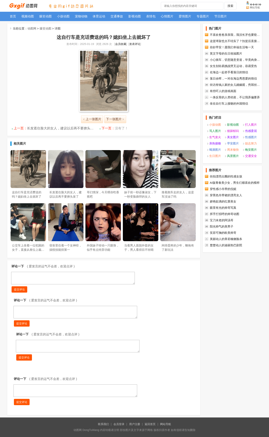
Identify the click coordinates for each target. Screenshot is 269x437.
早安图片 (233, 163)
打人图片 (251, 144)
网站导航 (255, 7)
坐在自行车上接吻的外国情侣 (229, 123)
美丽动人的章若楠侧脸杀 (226, 258)
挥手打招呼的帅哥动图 (224, 233)
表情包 (151, 16)
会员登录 (118, 424)
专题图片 (203, 16)
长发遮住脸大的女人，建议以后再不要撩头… (60, 128)
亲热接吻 (215, 163)
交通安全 (251, 175)
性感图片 (251, 156)
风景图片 (233, 175)
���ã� (255, 4)
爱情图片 (185, 16)
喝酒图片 (215, 169)
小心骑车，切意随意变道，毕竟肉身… (235, 79)
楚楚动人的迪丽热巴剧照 (226, 264)
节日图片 (220, 16)
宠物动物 (81, 16)
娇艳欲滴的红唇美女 (223, 221)
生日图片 (215, 175)
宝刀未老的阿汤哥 (221, 239)
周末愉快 (233, 169)
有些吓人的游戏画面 (223, 110)
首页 (13, 16)
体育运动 (99, 16)
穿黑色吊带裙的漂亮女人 (226, 214)
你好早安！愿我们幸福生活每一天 (232, 66)
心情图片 (167, 16)
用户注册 (134, 424)
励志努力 (251, 163)
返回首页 (150, 424)
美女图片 (233, 156)
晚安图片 (251, 169)
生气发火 (215, 156)
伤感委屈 (251, 150)
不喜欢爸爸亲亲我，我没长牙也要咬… (235, 54)
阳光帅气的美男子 (221, 246)
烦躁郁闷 (233, 150)
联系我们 (103, 424)
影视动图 (134, 16)
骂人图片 (215, 150)
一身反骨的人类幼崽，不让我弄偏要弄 (235, 116)
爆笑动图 (45, 16)
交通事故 (116, 16)
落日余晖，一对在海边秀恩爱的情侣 (233, 98)
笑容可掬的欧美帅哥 (223, 252)
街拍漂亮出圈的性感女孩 (226, 196)
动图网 (31, 28)
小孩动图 (63, 16)
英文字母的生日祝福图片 (226, 73)
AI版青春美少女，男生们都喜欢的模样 (235, 202)
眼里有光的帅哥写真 (223, 227)
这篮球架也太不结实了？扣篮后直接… (235, 60)
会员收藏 (120, 44)
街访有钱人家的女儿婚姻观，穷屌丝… (235, 104)
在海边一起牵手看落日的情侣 (229, 91)
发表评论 (134, 44)
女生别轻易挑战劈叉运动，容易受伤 (233, 85)
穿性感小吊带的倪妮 (223, 208)
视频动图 (27, 16)
